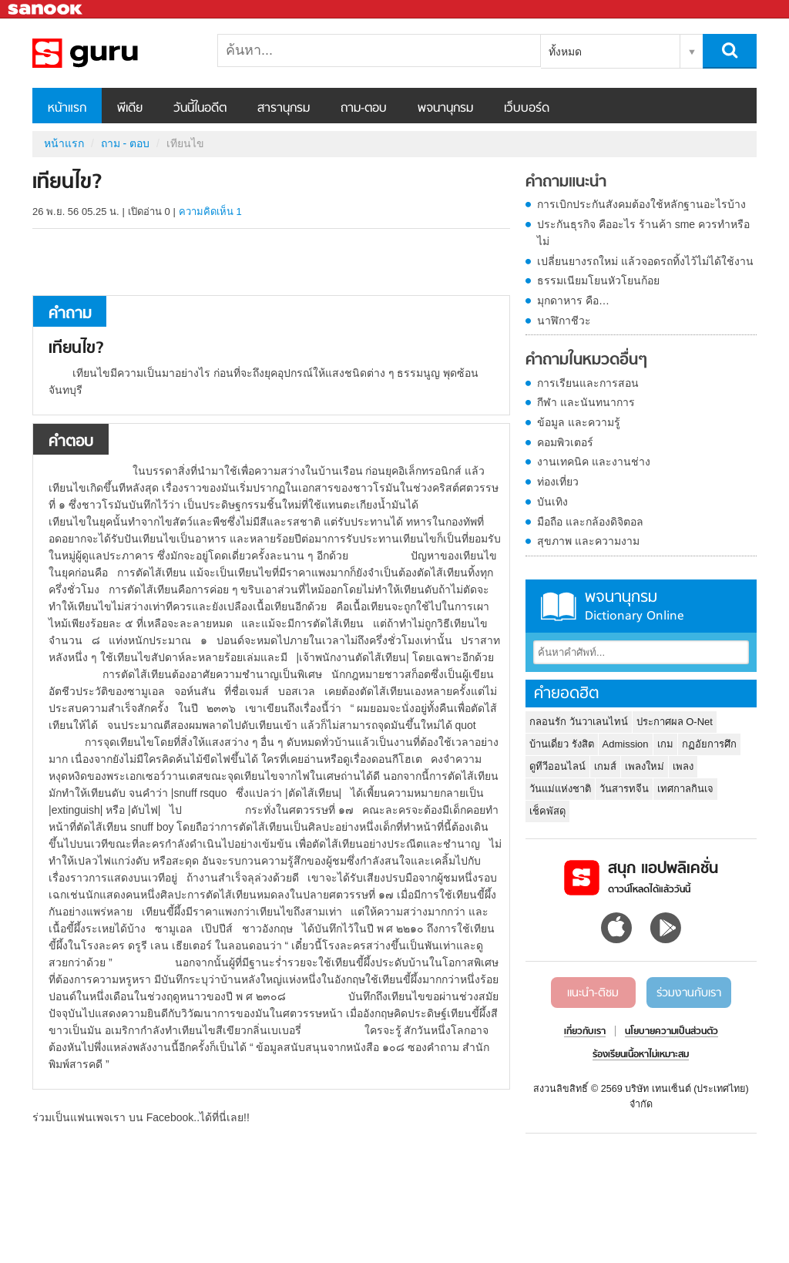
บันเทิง (552, 501)
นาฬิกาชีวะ (564, 320)
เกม (665, 744)
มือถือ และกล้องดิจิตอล (590, 522)
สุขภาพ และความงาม (588, 541)
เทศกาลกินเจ (685, 788)
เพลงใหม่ (644, 766)
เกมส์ (605, 766)
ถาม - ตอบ (125, 143)
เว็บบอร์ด (526, 109)
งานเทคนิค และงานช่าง (593, 461)
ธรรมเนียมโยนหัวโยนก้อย (598, 280)
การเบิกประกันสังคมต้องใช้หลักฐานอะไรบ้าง (641, 204)
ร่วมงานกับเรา (688, 993)
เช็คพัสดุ (547, 811)
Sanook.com (46, 9)
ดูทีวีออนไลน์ (557, 766)
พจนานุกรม (445, 109)
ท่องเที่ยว (558, 481)
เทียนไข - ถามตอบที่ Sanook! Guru (113, 53)
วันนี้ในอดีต (200, 109)
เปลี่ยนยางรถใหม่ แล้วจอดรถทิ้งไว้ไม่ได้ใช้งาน (645, 261)
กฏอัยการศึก (709, 744)
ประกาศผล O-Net (674, 721)
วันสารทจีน (624, 788)
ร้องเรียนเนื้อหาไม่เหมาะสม (641, 1055)
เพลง (683, 766)
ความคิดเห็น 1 (210, 211)
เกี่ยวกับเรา (585, 1032)
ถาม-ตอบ (364, 109)
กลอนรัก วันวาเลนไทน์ (578, 721)
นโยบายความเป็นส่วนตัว (671, 1032)
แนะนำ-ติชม (593, 993)
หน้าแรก (67, 109)
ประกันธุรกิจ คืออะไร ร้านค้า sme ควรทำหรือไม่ (643, 232)
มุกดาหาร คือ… (573, 300)
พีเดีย (130, 109)
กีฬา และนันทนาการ (586, 402)
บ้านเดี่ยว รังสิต (561, 744)
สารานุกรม (283, 109)
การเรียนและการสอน (588, 383)
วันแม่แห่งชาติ (560, 788)
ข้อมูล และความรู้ (578, 422)
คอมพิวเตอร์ (565, 442)
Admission (626, 744)
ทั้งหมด (565, 51)
